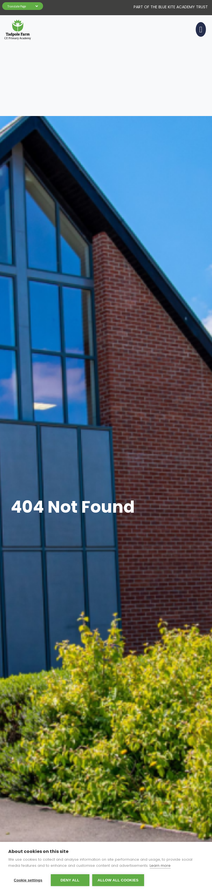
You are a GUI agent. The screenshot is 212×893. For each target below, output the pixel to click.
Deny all (69, 880)
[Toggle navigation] (200, 29)
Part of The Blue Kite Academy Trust (171, 7)
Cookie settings (28, 880)
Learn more (160, 865)
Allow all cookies (118, 880)
